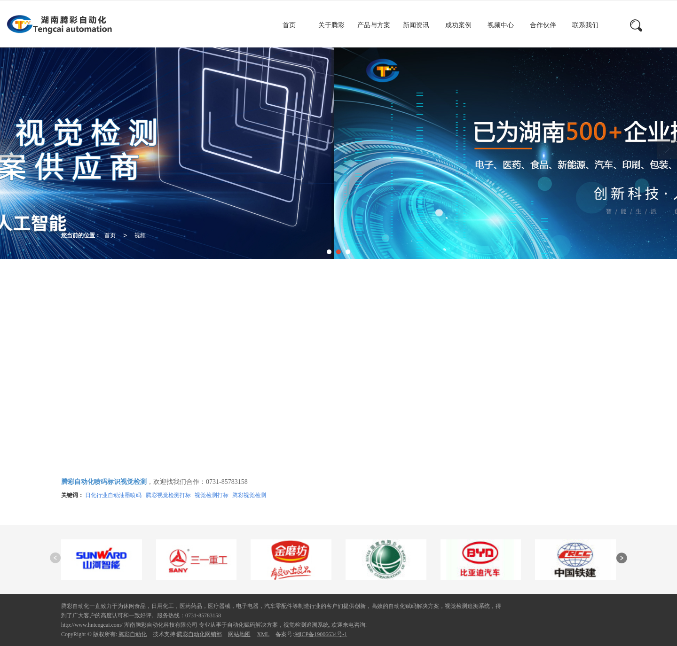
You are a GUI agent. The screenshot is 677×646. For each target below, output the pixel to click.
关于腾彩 (331, 25)
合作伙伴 (543, 25)
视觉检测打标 (211, 495)
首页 (289, 25)
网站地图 (239, 634)
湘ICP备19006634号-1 (320, 634)
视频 (140, 235)
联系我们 (585, 25)
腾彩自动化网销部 (199, 634)
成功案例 (458, 25)
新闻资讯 (416, 25)
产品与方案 (373, 25)
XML (263, 634)
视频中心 (501, 25)
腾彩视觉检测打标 (168, 495)
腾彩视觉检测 (249, 495)
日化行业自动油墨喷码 (113, 495)
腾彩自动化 (132, 634)
